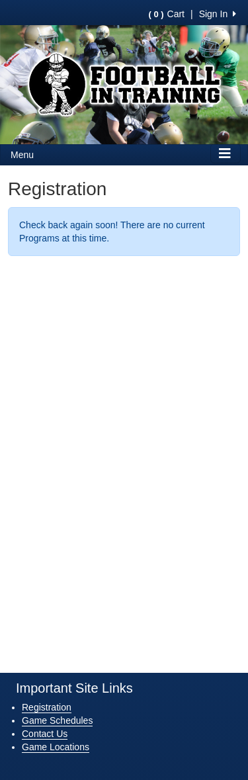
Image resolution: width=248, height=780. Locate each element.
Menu (22, 155)
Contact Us (44, 733)
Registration (46, 707)
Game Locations (55, 747)
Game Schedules (57, 720)
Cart (167, 14)
